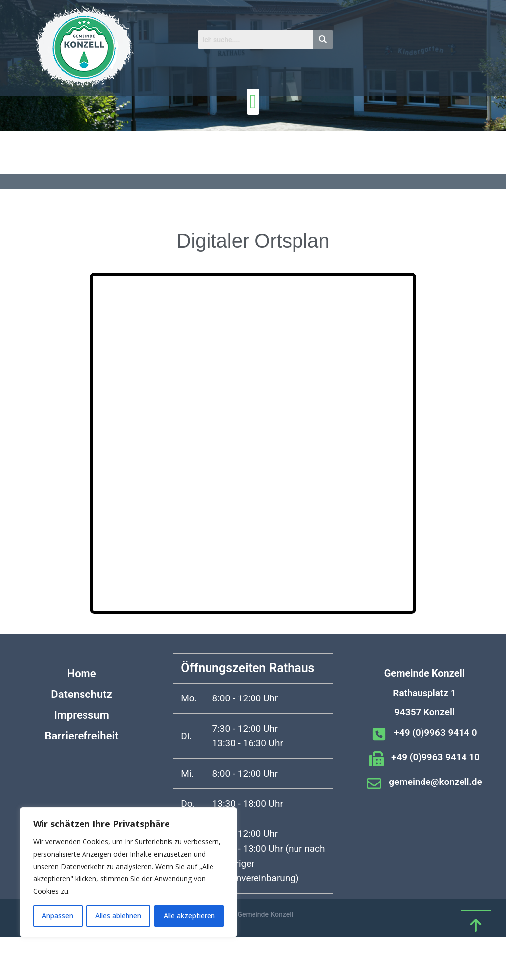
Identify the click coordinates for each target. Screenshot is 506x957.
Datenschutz (81, 694)
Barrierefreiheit (82, 736)
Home (81, 673)
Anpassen (57, 915)
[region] (128, 872)
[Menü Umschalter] (253, 102)
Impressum (81, 715)
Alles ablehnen (118, 915)
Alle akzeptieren (189, 915)
